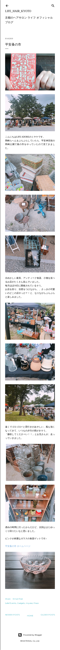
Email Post (18, 599)
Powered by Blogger (30, 635)
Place (36, 603)
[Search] (53, 5)
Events (13, 603)
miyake (29, 603)
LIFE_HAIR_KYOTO (18, 11)
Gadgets (21, 603)
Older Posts (48, 615)
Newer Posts (12, 615)
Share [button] (7, 599)
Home (30, 615)
